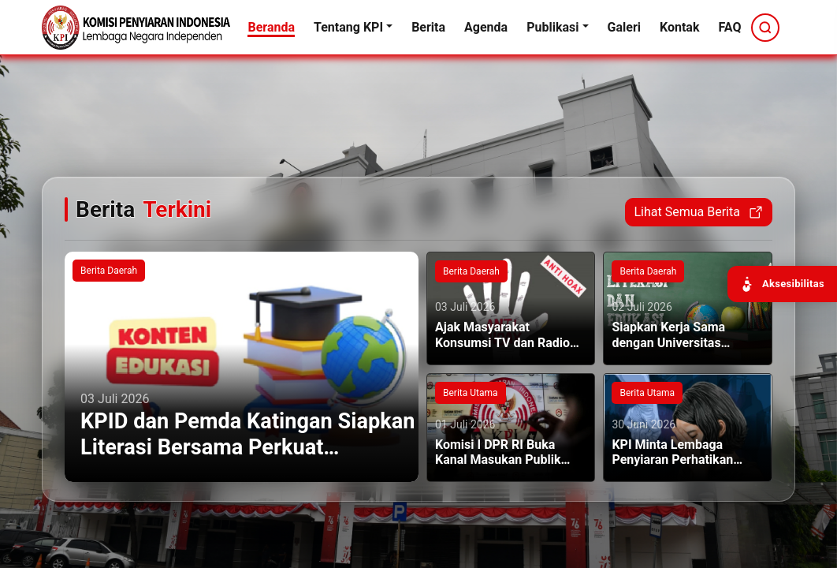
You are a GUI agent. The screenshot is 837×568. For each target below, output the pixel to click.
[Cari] (765, 27)
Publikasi (552, 27)
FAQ (729, 27)
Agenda (486, 27)
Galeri (624, 27)
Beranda (271, 27)
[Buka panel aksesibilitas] (782, 284)
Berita (428, 27)
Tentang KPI (348, 27)
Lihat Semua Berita (698, 212)
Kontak (679, 27)
